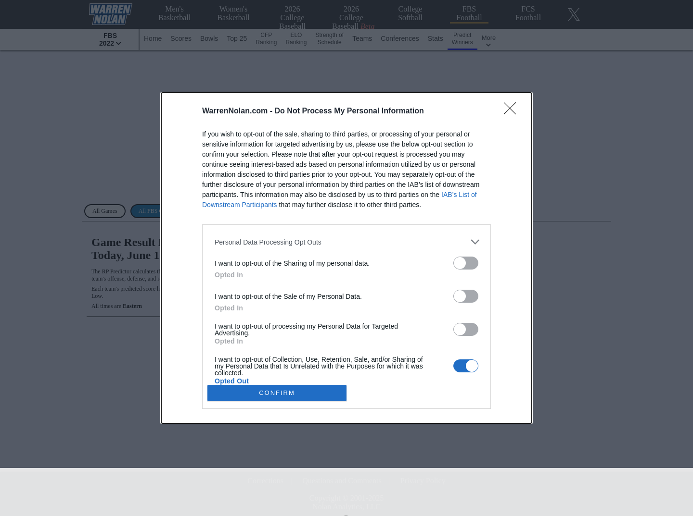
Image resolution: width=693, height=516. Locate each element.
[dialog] (346, 258)
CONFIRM (277, 392)
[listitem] (346, 242)
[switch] (465, 263)
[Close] (513, 111)
